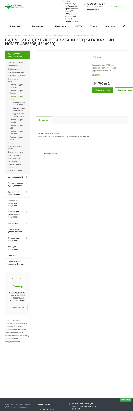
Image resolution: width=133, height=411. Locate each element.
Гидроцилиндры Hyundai (16, 121)
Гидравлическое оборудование (14, 193)
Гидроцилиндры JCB (16, 126)
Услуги (93, 26)
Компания (16, 26)
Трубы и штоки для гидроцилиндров (15, 184)
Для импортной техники (14, 80)
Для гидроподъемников (17, 76)
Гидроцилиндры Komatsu (16, 132)
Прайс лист (60, 26)
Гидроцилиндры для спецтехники (15, 55)
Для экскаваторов (15, 170)
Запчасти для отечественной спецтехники (14, 214)
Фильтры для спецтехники (13, 239)
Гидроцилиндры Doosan (16, 92)
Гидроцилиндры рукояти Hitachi (19, 109)
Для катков (12, 143)
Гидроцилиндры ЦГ (16, 177)
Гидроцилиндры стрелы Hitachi (19, 115)
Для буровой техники (16, 72)
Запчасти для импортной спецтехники (13, 203)
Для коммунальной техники (15, 147)
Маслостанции (14, 223)
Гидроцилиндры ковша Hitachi (19, 103)
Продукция (38, 26)
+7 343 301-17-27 (96, 4)
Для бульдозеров (14, 69)
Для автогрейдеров (15, 62)
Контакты (111, 26)
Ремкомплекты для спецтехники (15, 230)
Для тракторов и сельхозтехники (14, 165)
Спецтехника (13, 255)
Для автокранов (14, 66)
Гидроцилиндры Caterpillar (16, 86)
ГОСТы (78, 26)
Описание (43, 120)
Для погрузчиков (14, 155)
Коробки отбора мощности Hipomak (16, 263)
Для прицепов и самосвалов (14, 160)
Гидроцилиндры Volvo (16, 138)
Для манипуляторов (15, 152)
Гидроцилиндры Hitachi (16, 97)
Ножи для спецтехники (13, 248)
